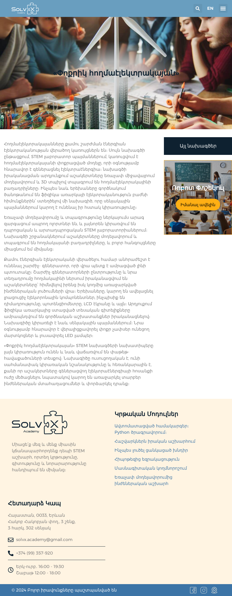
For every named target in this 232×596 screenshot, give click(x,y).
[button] (197, 8)
